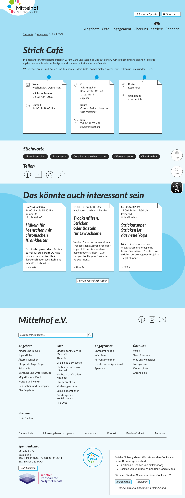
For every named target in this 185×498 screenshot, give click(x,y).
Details (45, 267)
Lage (177, 155)
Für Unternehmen (105, 360)
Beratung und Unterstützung (34, 373)
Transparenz (140, 364)
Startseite (28, 34)
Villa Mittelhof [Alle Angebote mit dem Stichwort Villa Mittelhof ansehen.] (149, 156)
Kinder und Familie (29, 351)
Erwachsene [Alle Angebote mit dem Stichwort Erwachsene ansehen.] (59, 156)
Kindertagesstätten (67, 386)
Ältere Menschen (28, 360)
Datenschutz (25, 433)
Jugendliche (25, 355)
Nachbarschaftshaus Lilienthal (68, 369)
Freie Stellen (25, 418)
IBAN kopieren (28, 468)
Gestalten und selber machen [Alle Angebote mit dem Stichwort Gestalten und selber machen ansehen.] (90, 156)
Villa (88, 87)
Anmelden (160, 433)
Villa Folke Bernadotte (69, 363)
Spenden (158, 24)
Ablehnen (142, 481)
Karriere (143, 23)
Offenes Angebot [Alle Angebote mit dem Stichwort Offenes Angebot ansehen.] (124, 156)
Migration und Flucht (30, 377)
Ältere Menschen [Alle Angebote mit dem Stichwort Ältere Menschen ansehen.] (35, 156)
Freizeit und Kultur (29, 381)
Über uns (127, 24)
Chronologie (140, 373)
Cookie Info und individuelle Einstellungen (142, 488)
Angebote (78, 24)
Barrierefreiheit (135, 433)
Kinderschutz (140, 368)
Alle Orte (62, 403)
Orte (91, 24)
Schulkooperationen (68, 391)
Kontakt (111, 433)
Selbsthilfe (24, 368)
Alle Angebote (26, 390)
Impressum (91, 433)
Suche (177, 171)
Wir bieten (101, 355)
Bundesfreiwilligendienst (109, 364)
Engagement (107, 24)
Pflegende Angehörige (31, 364)
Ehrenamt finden (104, 351)
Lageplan (85, 98)
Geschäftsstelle (141, 355)
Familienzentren (66, 382)
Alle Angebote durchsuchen (92, 281)
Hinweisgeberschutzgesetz (58, 433)
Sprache (157, 9)
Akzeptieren (123, 481)
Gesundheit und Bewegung (34, 386)
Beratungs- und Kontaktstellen (65, 397)
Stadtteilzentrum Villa (69, 352)
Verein (136, 351)
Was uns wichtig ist (144, 360)
